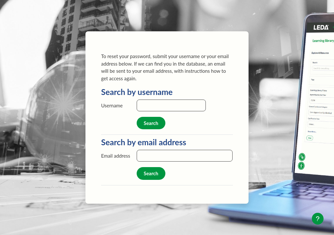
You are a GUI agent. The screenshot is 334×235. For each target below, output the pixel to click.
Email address (115, 156)
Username (112, 105)
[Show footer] (318, 219)
